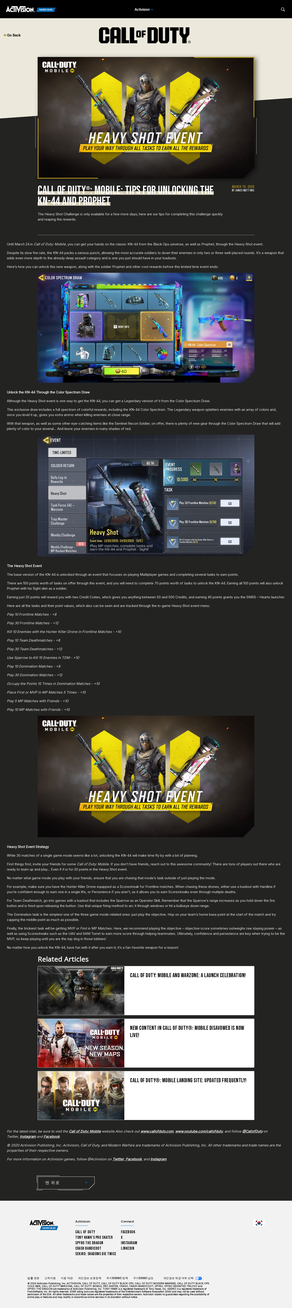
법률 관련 (33, 1278)
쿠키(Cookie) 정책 (117, 1278)
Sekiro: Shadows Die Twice (95, 1253)
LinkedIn (127, 1248)
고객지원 (50, 1278)
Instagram (129, 1243)
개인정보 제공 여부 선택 (178, 1278)
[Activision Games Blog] (31, 9)
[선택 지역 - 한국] (259, 1223)
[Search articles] (283, 9)
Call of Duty (85, 1232)
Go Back (12, 35)
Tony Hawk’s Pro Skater (94, 1237)
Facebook (128, 1232)
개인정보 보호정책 (90, 1278)
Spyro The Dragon (89, 1243)
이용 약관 (67, 1278)
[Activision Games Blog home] (44, 1225)
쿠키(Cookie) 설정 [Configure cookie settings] (143, 1278)
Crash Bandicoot (88, 1248)
